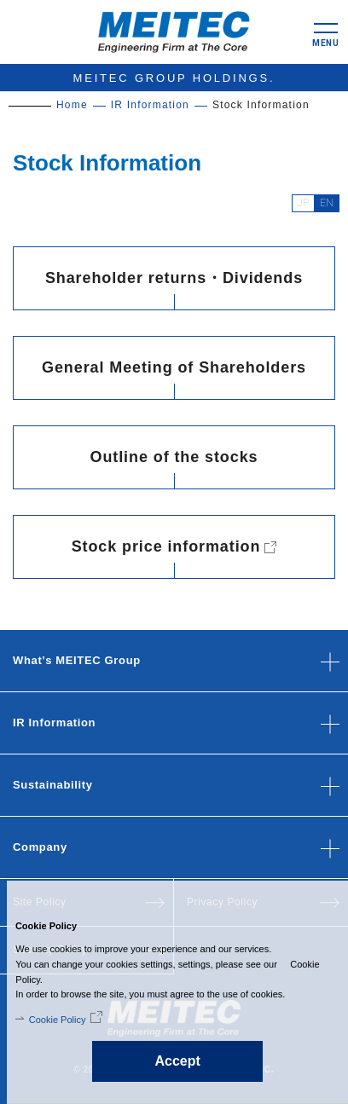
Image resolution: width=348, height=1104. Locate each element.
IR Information (150, 105)
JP (303, 203)
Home (72, 105)
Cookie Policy (49, 1019)
